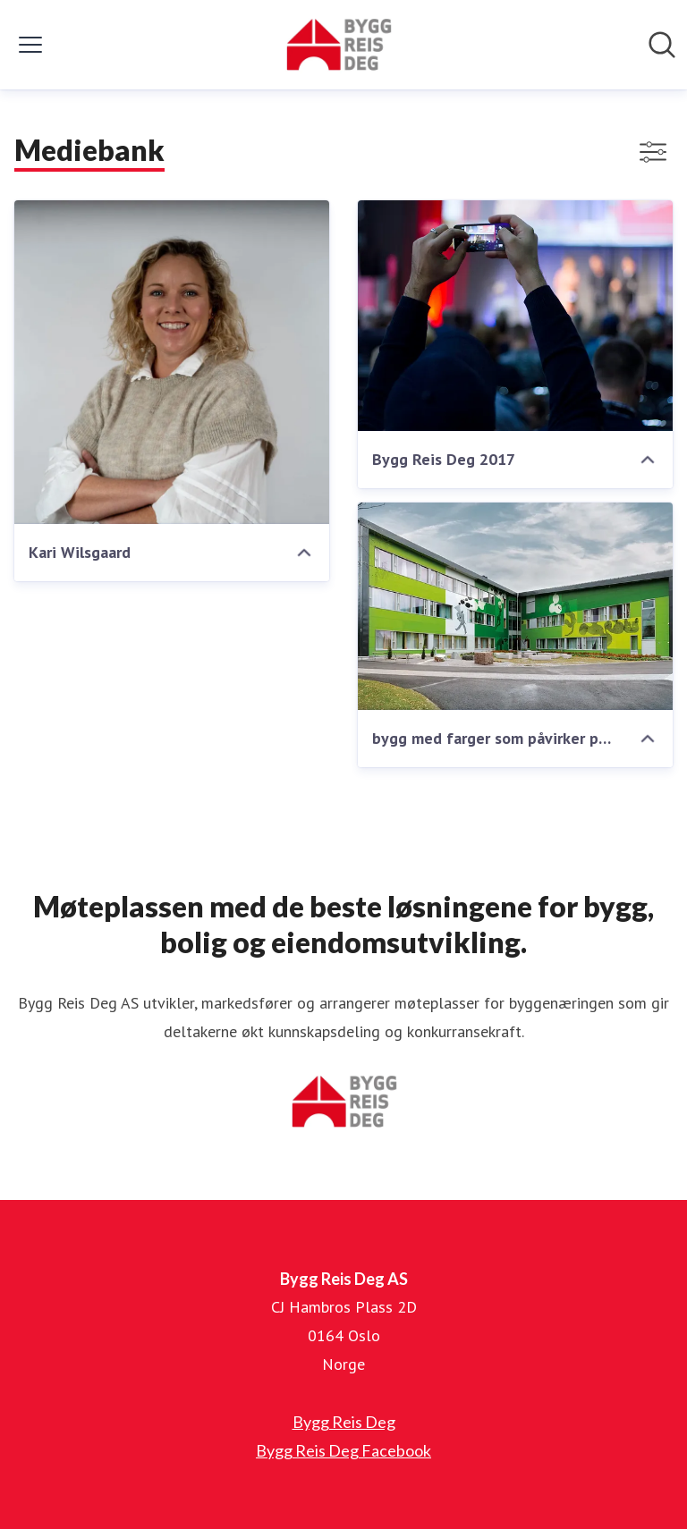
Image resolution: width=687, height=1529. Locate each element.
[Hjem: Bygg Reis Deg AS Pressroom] (337, 45)
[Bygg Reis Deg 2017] (515, 315)
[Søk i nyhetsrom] (662, 44)
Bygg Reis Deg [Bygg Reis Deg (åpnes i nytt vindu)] (344, 1422)
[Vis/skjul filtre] (653, 152)
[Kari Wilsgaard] (171, 362)
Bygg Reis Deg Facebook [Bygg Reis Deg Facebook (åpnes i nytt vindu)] (343, 1450)
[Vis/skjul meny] (30, 45)
